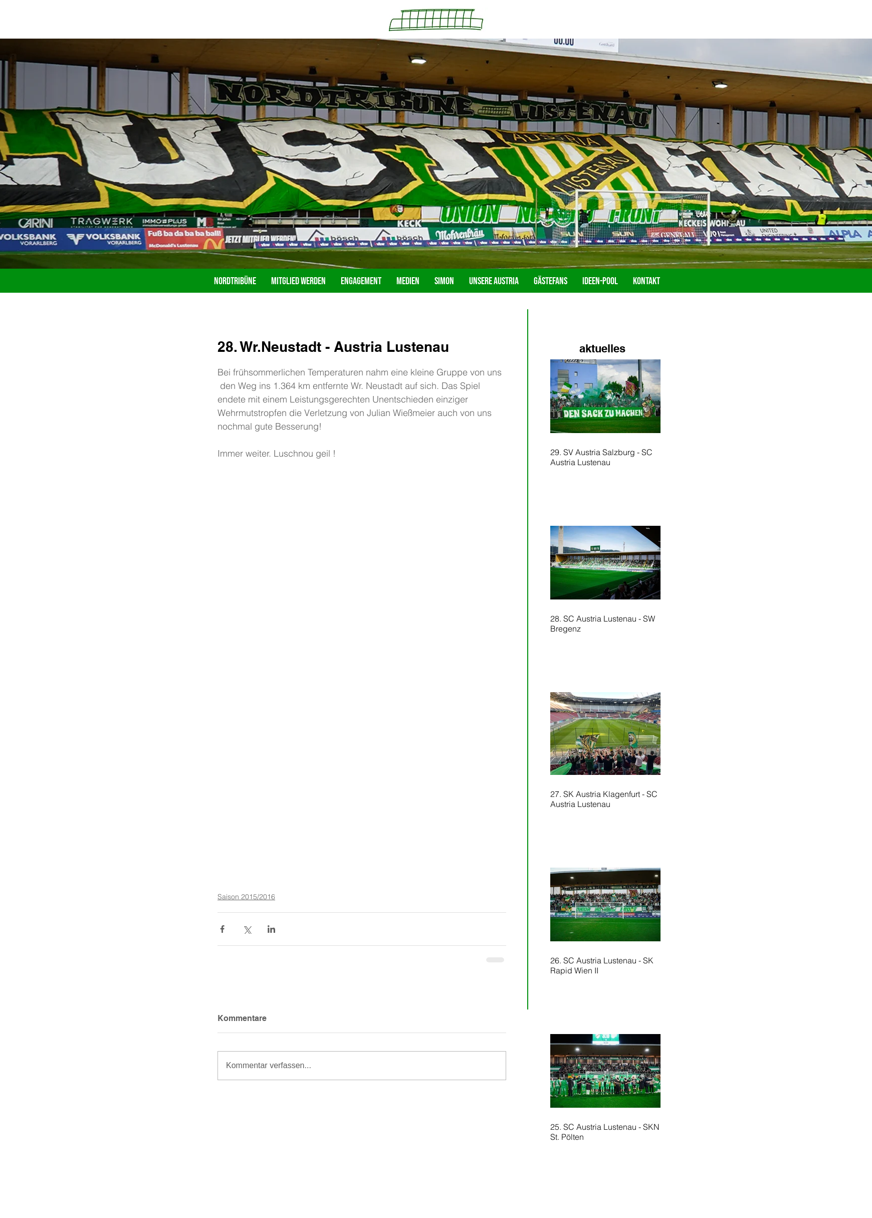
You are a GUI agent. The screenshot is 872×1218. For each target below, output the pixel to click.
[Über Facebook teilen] (222, 929)
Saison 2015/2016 (246, 896)
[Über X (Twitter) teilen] (247, 929)
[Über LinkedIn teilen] (271, 929)
